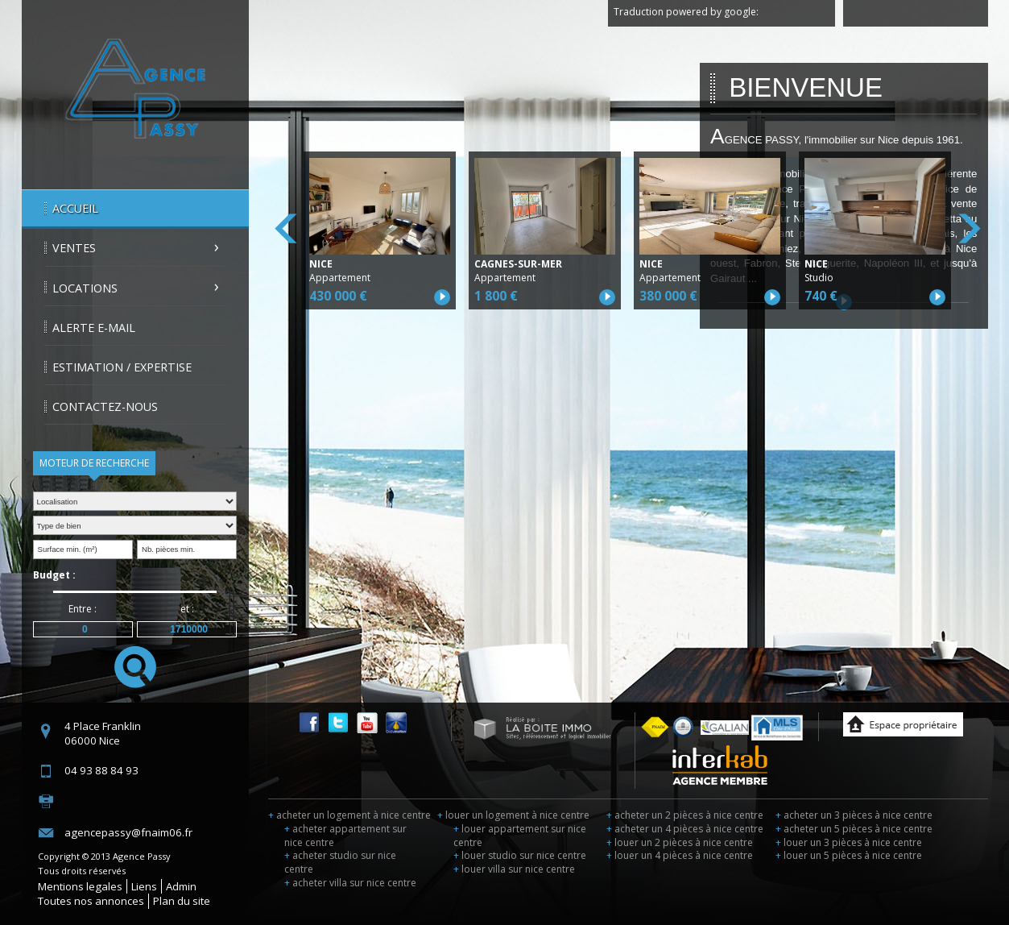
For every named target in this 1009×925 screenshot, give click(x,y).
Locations (85, 288)
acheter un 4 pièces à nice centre (684, 829)
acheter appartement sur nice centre (345, 835)
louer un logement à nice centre (513, 815)
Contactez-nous (105, 406)
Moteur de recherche (94, 463)
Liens (144, 886)
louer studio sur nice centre (519, 855)
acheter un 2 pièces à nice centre (684, 815)
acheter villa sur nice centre (350, 883)
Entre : (82, 609)
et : (187, 609)
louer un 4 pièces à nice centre (679, 855)
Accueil (75, 208)
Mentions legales (80, 886)
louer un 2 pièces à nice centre (679, 842)
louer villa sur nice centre (514, 869)
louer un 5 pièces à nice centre (848, 855)
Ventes (74, 247)
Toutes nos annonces (91, 901)
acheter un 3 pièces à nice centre (853, 815)
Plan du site (181, 901)
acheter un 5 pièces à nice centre (853, 829)
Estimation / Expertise (122, 367)
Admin (181, 886)
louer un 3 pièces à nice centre (848, 842)
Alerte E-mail (93, 327)
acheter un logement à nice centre (349, 815)
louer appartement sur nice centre (519, 835)
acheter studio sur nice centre (340, 862)
